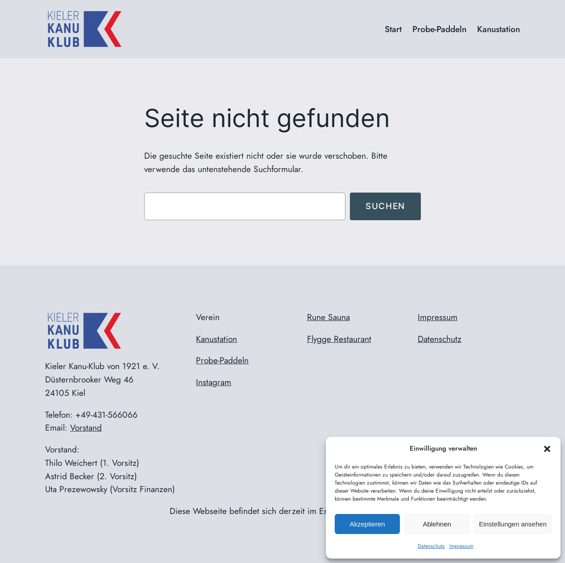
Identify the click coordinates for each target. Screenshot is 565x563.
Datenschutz (431, 546)
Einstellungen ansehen (513, 524)
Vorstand (86, 427)
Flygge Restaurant (339, 339)
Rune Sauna (328, 317)
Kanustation (216, 339)
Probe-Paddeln (222, 360)
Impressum (461, 546)
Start (393, 29)
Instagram (213, 382)
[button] (547, 448)
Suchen (385, 206)
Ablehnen (437, 524)
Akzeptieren (367, 524)
